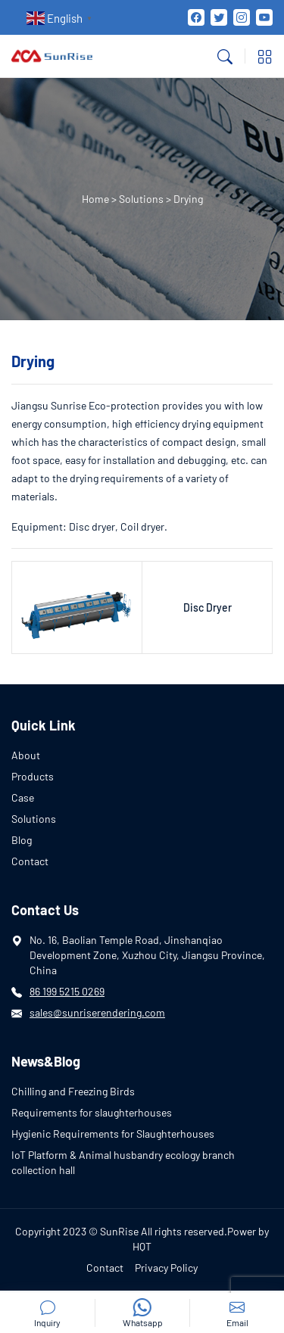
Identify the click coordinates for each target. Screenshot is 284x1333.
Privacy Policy (166, 1267)
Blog (21, 839)
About (25, 755)
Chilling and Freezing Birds (73, 1091)
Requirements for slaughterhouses (91, 1112)
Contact (29, 861)
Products (32, 776)
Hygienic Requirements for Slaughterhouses (112, 1133)
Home (95, 198)
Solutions (141, 198)
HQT (142, 1246)
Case (22, 797)
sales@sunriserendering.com (97, 1012)
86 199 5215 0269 (67, 991)
